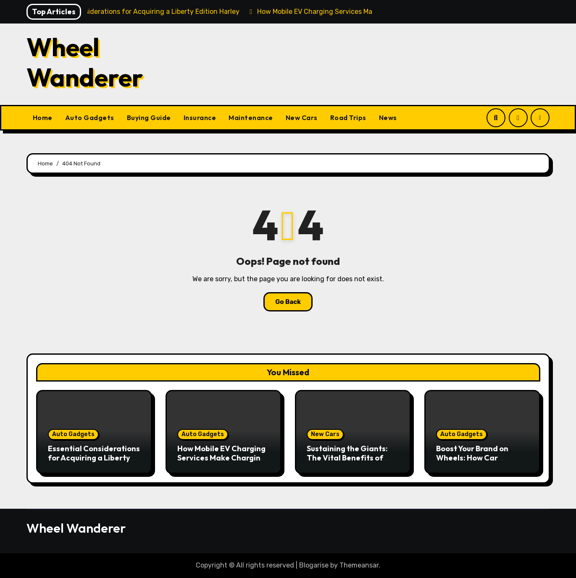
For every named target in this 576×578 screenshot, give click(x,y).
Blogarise (314, 565)
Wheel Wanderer (84, 62)
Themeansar (359, 565)
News (388, 117)
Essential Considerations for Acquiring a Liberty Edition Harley (94, 457)
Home (43, 117)
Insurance (200, 117)
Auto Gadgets (89, 117)
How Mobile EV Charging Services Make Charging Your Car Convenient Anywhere (221, 462)
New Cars (302, 117)
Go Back (288, 302)
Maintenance (251, 117)
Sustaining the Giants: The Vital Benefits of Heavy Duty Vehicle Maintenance (347, 462)
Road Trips (348, 117)
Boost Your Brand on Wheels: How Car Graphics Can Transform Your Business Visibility (481, 462)
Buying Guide (149, 117)
